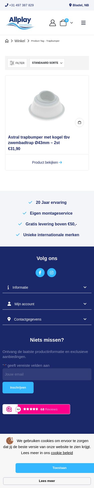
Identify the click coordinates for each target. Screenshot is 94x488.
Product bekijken (47, 162)
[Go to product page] (47, 103)
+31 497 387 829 (19, 5)
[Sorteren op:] (47, 63)
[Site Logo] (20, 22)
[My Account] (52, 23)
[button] (83, 23)
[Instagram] (51, 272)
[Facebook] (40, 272)
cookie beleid (62, 453)
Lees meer (47, 481)
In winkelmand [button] (79, 122)
